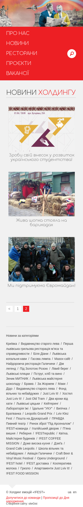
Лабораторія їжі (17, 408)
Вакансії (17, 73)
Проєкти (18, 63)
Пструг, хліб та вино (48, 373)
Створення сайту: (17, 503)
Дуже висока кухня (36, 443)
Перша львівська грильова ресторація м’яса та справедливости (39, 348)
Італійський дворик (45, 428)
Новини (17, 43)
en (75, 492)
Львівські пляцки (18, 373)
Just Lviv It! (50, 393)
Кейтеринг (51, 403)
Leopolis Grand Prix (38, 413)
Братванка (13, 413)
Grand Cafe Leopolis (20, 448)
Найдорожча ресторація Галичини (30, 363)
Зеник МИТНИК (17, 378)
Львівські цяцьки (28, 403)
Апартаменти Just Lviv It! (52, 468)
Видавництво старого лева (40, 343)
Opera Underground (51, 458)
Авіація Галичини (39, 453)
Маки (62, 383)
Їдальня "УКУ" (42, 408)
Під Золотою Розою (34, 368)
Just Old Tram (35, 398)
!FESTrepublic (45, 433)
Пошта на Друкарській (32, 418)
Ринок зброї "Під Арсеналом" (50, 423)
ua (69, 492)
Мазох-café (62, 359)
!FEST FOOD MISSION (22, 473)
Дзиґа (58, 443)
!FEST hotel (14, 463)
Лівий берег (60, 368)
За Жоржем (45, 383)
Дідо (9, 388)
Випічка (61, 408)
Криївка (11, 343)
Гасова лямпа (40, 359)
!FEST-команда (17, 428)
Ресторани (21, 53)
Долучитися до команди (23, 497)
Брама (28, 383)
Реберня (25, 433)
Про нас (17, 33)
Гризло (26, 468)
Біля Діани (40, 353)
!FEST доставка (37, 463)
